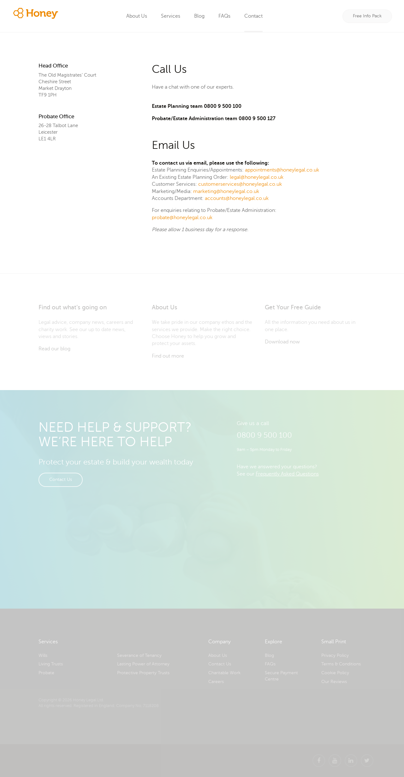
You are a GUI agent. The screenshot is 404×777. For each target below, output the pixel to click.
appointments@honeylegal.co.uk (282, 170)
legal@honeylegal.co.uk (256, 177)
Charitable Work (224, 672)
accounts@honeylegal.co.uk (237, 198)
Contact (254, 16)
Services (171, 16)
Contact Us (60, 479)
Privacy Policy (335, 655)
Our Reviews (334, 681)
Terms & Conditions (341, 664)
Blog (199, 16)
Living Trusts (51, 664)
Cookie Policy (335, 672)
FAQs (225, 16)
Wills (43, 655)
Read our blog (54, 349)
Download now (282, 342)
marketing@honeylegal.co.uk (226, 191)
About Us (137, 16)
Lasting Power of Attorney (143, 664)
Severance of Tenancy (139, 655)
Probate (46, 672)
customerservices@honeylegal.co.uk (240, 184)
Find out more (168, 356)
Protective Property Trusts (143, 672)
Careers (216, 681)
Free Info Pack (367, 16)
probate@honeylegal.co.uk (182, 217)
